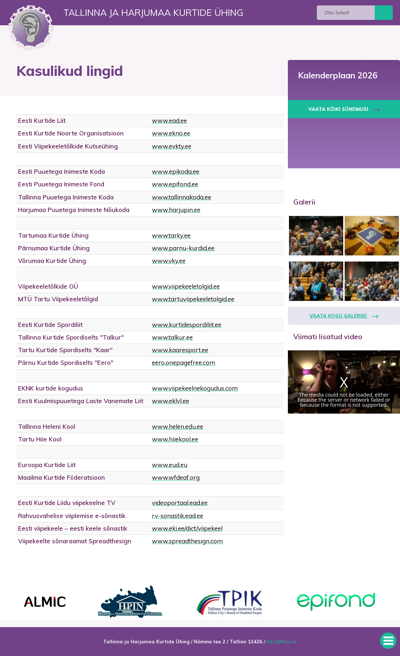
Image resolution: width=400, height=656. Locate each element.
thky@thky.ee (282, 641)
